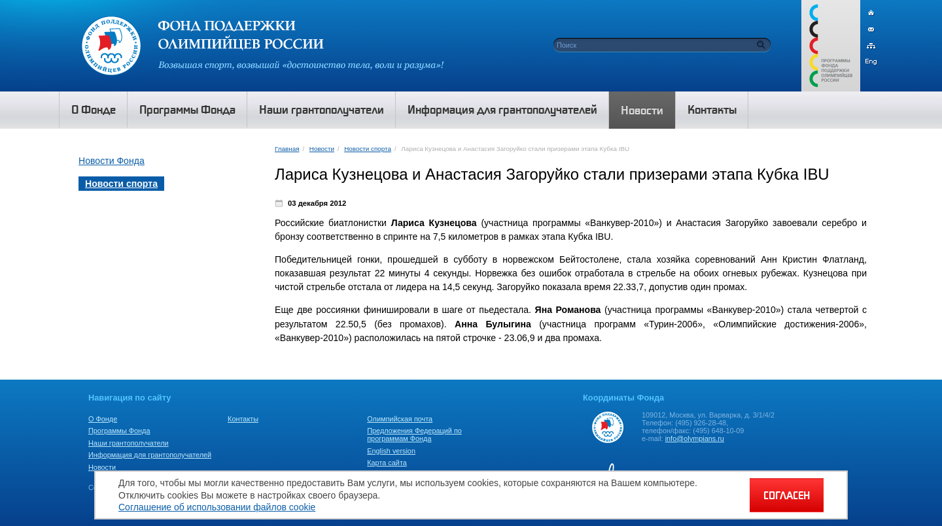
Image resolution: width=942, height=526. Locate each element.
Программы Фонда (119, 431)
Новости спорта (367, 148)
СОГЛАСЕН (786, 495)
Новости (321, 148)
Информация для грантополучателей (149, 455)
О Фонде (102, 419)
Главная (287, 148)
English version (391, 451)
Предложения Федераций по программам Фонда (414, 434)
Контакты (243, 419)
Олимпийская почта (399, 419)
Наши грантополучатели (128, 443)
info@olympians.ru (694, 438)
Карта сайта (387, 463)
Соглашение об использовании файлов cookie (216, 507)
